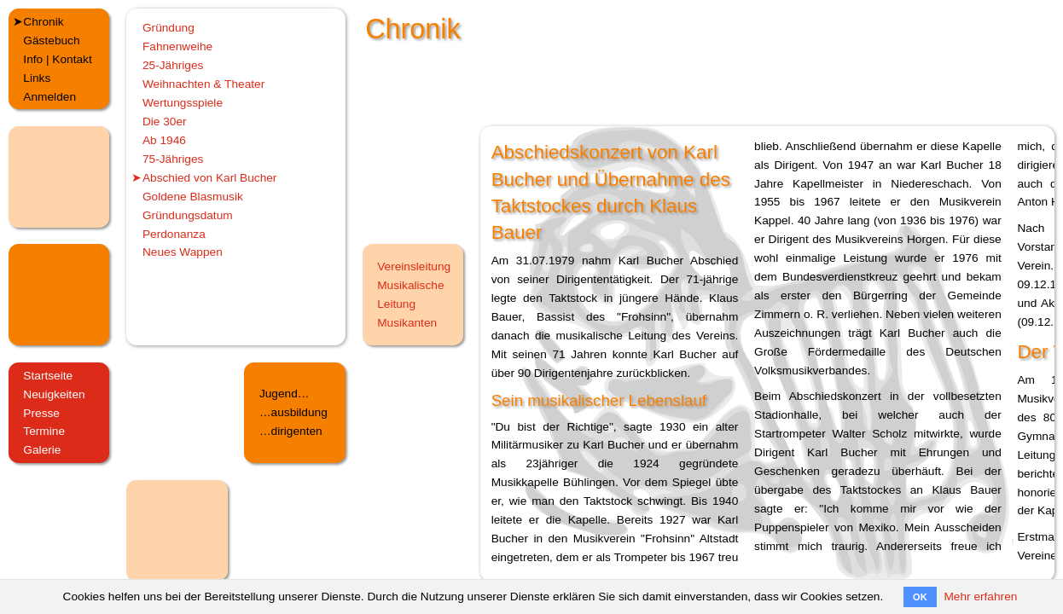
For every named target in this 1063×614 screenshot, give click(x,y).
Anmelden (49, 96)
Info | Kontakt (57, 59)
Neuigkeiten (53, 394)
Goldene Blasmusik (192, 196)
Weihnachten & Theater (203, 84)
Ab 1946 (164, 140)
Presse (41, 413)
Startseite (48, 375)
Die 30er (164, 121)
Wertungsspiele (182, 102)
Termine (44, 431)
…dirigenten (290, 431)
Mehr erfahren (980, 596)
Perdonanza (174, 234)
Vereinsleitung (413, 266)
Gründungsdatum (187, 215)
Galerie (42, 449)
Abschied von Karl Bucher (209, 177)
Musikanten (407, 322)
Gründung (168, 27)
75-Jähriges (173, 159)
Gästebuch (51, 40)
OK (920, 597)
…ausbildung (293, 412)
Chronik (43, 21)
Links (36, 78)
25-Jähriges (173, 65)
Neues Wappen (182, 252)
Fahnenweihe (177, 46)
